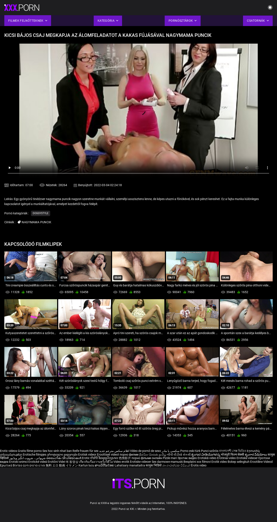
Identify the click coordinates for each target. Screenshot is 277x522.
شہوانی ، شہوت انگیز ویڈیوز (27, 458)
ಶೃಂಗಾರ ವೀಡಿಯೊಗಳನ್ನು (206, 454)
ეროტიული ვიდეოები (62, 454)
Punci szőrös (209, 451)
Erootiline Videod (261, 461)
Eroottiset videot (108, 454)
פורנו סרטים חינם (34, 465)
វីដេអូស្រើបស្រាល (109, 458)
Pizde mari (170, 458)
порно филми (129, 454)
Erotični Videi (57, 461)
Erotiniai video (227, 458)
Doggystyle (40, 213)
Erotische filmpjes (34, 454)
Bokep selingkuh (239, 461)
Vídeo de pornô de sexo (145, 451)
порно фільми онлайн (147, 458)
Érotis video (198, 465)
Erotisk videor (87, 454)
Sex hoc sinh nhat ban (57, 451)
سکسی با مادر (171, 451)
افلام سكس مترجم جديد (114, 451)
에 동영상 (72, 461)
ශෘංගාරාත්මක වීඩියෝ (176, 465)
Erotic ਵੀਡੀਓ (90, 458)
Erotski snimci (18, 461)
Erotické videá (38, 461)
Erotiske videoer (247, 458)
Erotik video (219, 461)
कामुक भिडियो (154, 465)
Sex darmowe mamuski (167, 461)
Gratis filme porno (30, 451)
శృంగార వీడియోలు (256, 454)
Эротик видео (187, 458)
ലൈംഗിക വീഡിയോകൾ (64, 458)
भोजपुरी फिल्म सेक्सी (232, 454)
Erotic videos (9, 451)
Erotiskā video (207, 458)
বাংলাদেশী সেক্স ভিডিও (232, 451)
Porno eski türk (190, 451)
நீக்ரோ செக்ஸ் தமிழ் (152, 454)
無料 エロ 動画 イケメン (62, 465)
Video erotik (121, 461)
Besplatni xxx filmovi (197, 461)
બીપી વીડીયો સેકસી (179, 454)
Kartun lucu (87, 465)
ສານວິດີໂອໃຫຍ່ (105, 465)
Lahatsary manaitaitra (130, 465)
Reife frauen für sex (85, 451)
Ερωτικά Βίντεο (11, 465)
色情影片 (125, 458)
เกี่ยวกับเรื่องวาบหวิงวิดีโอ (96, 461)
